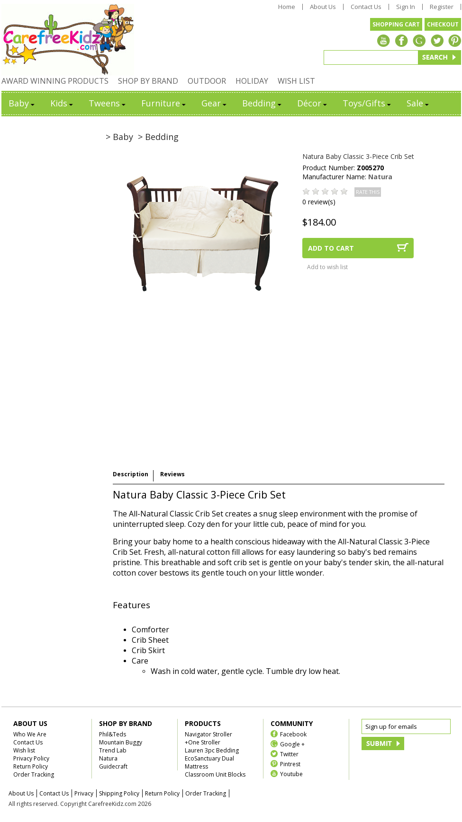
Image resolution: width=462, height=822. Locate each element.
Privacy (83, 793)
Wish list (24, 750)
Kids (62, 103)
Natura (380, 176)
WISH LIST (296, 81)
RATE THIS (368, 192)
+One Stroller (202, 742)
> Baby (119, 136)
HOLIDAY (252, 81)
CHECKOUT (443, 24)
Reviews (172, 474)
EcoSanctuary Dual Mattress (209, 762)
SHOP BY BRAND (148, 81)
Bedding (262, 103)
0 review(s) (318, 201)
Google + (292, 743)
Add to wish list (327, 267)
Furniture (164, 103)
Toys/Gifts (367, 103)
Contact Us (366, 7)
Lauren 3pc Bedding (212, 750)
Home (286, 7)
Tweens (108, 103)
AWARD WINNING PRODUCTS (55, 81)
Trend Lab (113, 750)
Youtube (291, 773)
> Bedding (158, 136)
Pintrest (290, 763)
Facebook (293, 733)
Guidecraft (113, 766)
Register (441, 7)
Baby (22, 103)
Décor (312, 103)
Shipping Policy (119, 793)
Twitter (289, 753)
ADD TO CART (331, 248)
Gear (214, 103)
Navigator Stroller (208, 734)
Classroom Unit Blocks (215, 774)
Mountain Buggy (120, 742)
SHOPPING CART (396, 24)
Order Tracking (33, 774)
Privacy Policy (31, 758)
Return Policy (30, 766)
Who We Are (29, 734)
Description (130, 474)
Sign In (405, 7)
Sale (418, 103)
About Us (323, 7)
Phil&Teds (112, 734)
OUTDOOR (207, 81)
